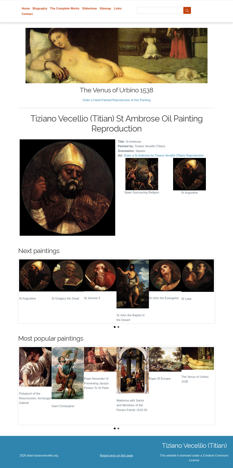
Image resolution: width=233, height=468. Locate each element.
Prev (24, 291)
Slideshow (89, 8)
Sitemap (105, 8)
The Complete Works (65, 8)
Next (209, 291)
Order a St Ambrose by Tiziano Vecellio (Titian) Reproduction (164, 155)
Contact (27, 13)
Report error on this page (116, 455)
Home (26, 8)
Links (118, 8)
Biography (40, 8)
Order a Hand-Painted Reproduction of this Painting (116, 100)
